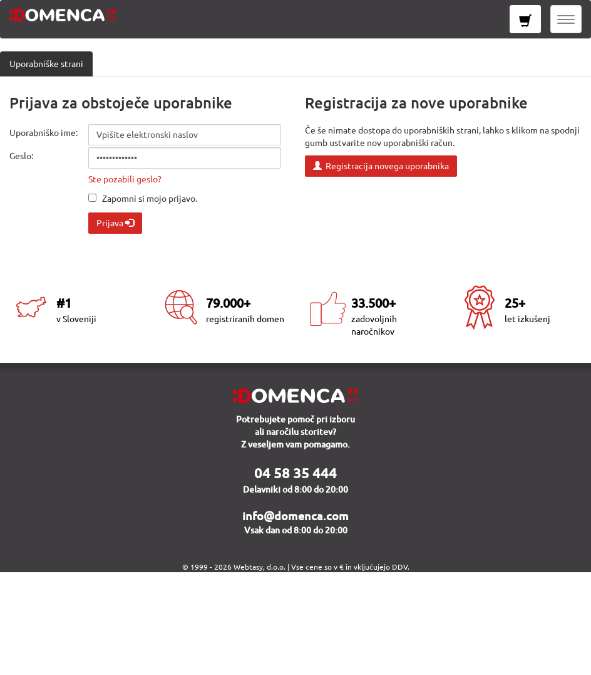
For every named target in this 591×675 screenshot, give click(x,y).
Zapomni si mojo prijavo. (149, 199)
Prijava (115, 223)
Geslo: (21, 156)
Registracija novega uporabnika (381, 166)
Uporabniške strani (46, 64)
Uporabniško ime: (43, 133)
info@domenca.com (295, 516)
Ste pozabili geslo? (125, 179)
